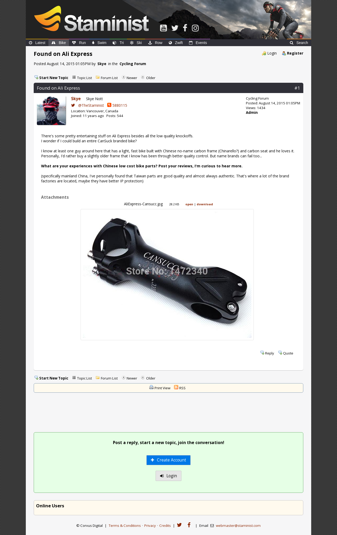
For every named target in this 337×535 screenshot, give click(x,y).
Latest (37, 43)
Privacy (150, 525)
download (205, 204)
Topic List (84, 77)
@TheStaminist (87, 105)
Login (272, 53)
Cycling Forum (133, 63)
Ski (136, 43)
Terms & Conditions (125, 525)
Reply (269, 353)
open (189, 204)
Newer (132, 77)
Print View (162, 388)
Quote (288, 353)
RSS (182, 388)
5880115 (117, 105)
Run (79, 43)
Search (299, 43)
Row (155, 43)
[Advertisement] (168, 413)
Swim (99, 43)
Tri (118, 43)
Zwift (176, 43)
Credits (165, 525)
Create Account (168, 460)
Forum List (109, 77)
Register (295, 53)
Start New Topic (53, 77)
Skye (101, 63)
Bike (59, 43)
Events (198, 43)
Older (150, 77)
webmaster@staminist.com (238, 525)
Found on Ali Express (58, 88)
